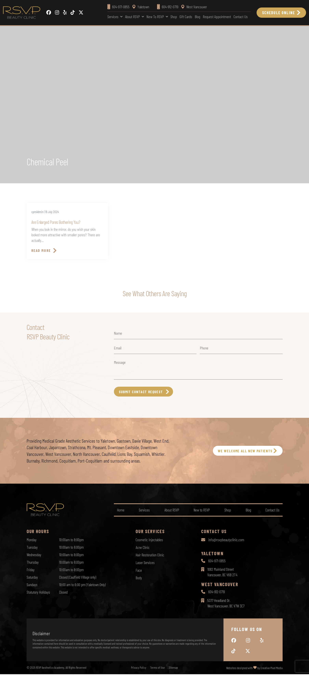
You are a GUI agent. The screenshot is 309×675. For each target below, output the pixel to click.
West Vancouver (194, 6)
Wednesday (34, 555)
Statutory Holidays (38, 592)
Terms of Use (157, 668)
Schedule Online (278, 12)
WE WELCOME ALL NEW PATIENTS (242, 451)
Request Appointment (217, 16)
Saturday (32, 577)
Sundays (32, 585)
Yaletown (140, 6)
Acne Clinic (143, 547)
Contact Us (241, 16)
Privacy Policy (138, 668)
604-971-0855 (217, 561)
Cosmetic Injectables (149, 540)
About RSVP (132, 16)
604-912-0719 (216, 592)
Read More (41, 250)
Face (139, 570)
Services (112, 16)
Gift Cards (186, 16)
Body (139, 577)
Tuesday (32, 547)
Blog (197, 16)
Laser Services (145, 562)
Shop (173, 16)
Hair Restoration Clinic (150, 555)
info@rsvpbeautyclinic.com (226, 540)
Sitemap (173, 668)
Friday (30, 570)
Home (121, 510)
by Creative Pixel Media (270, 668)
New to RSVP (155, 16)
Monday (31, 540)
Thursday (33, 562)
